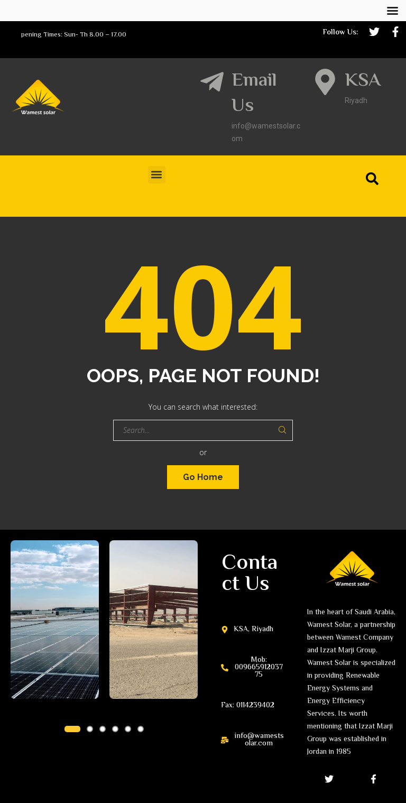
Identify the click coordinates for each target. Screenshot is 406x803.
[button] (156, 174)
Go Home (203, 477)
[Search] (374, 178)
